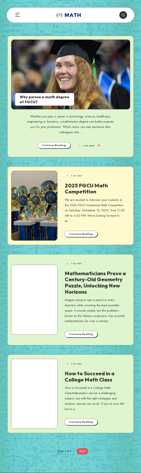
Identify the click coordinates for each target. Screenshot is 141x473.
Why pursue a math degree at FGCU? (44, 99)
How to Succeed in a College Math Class (90, 376)
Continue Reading (54, 145)
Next (82, 451)
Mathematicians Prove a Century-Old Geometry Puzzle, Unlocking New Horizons (95, 282)
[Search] (123, 15)
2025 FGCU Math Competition (86, 188)
